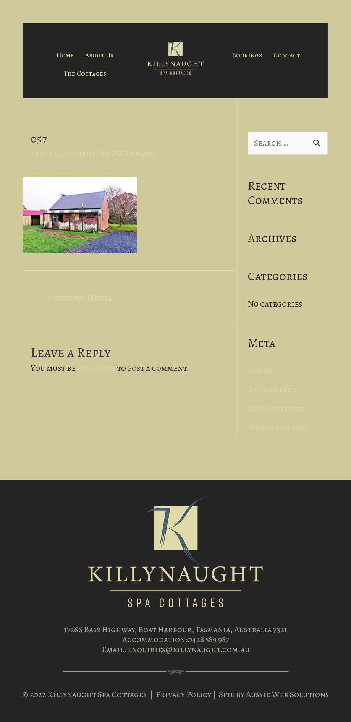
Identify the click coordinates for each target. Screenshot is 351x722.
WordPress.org (277, 427)
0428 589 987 (208, 639)
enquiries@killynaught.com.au (189, 649)
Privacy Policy (184, 694)
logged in (96, 368)
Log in (260, 370)
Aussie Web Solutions (287, 694)
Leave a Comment (63, 153)
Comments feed (277, 408)
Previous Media (74, 298)
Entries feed (272, 389)
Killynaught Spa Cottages (97, 694)
